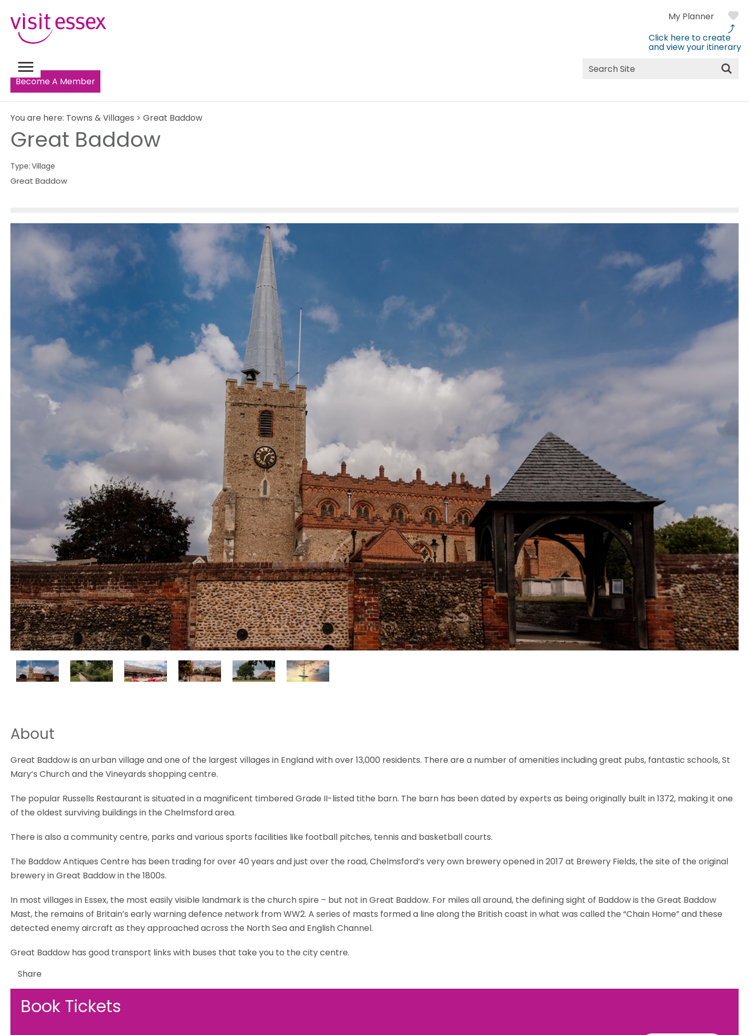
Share (30, 974)
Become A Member (55, 81)
